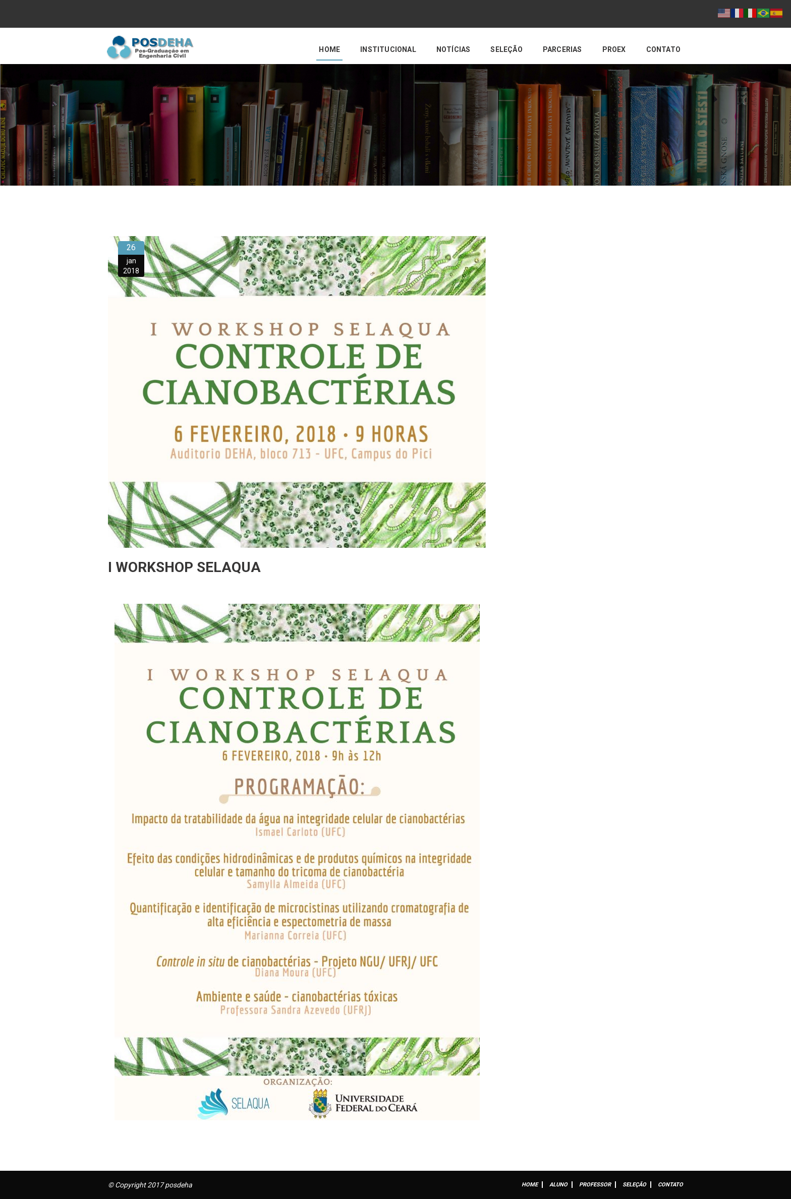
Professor (595, 1184)
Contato (663, 49)
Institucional (388, 49)
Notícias (453, 49)
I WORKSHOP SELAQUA (184, 567)
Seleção (506, 49)
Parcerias (562, 49)
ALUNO (558, 1184)
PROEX (614, 49)
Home (329, 49)
